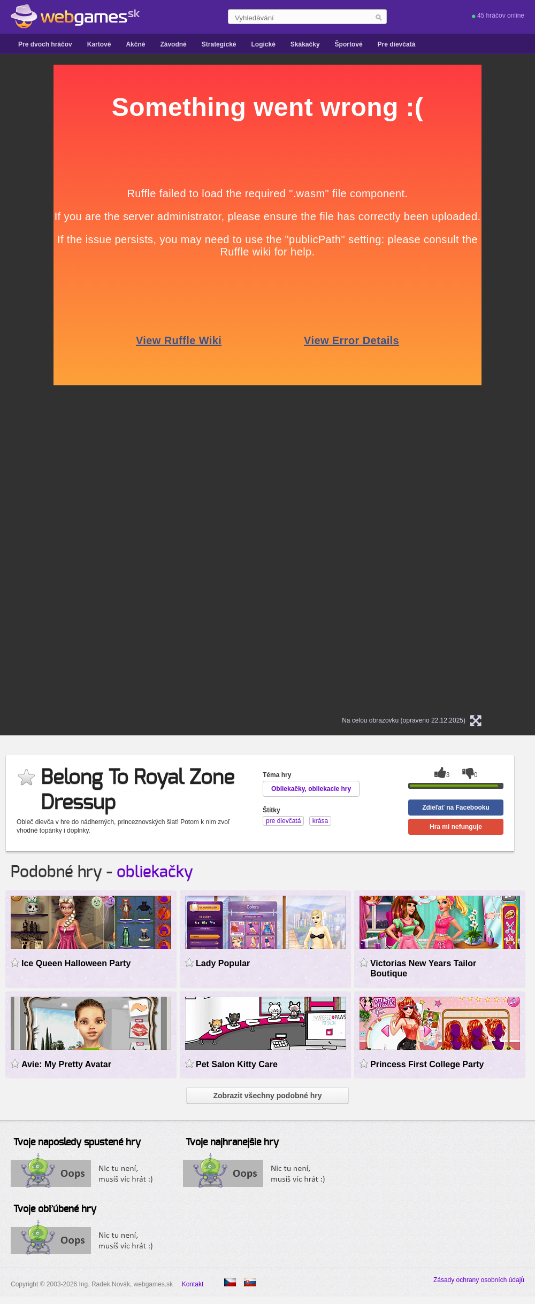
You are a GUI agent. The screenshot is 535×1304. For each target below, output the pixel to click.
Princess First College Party (427, 1064)
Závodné (173, 44)
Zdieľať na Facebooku (456, 807)
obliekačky (155, 872)
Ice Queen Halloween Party (76, 963)
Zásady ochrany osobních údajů (478, 1280)
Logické (263, 44)
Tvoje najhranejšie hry (232, 1142)
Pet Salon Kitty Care (237, 1064)
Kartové (99, 44)
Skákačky (305, 44)
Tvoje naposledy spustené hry (77, 1142)
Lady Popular (223, 963)
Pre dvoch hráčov (45, 44)
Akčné (135, 44)
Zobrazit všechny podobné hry (267, 1095)
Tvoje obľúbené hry (54, 1209)
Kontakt (193, 1284)
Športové (349, 44)
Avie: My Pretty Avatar (66, 1064)
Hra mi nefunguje (456, 826)
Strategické (219, 44)
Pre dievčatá (397, 44)
